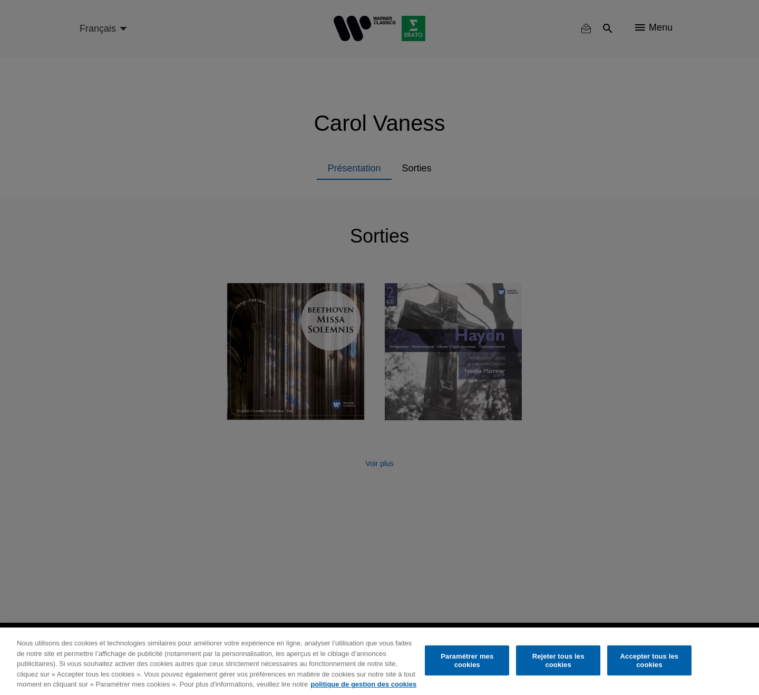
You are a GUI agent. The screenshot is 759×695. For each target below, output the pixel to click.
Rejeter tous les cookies (558, 660)
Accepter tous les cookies (649, 660)
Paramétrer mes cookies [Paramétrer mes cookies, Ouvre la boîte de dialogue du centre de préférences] (467, 660)
